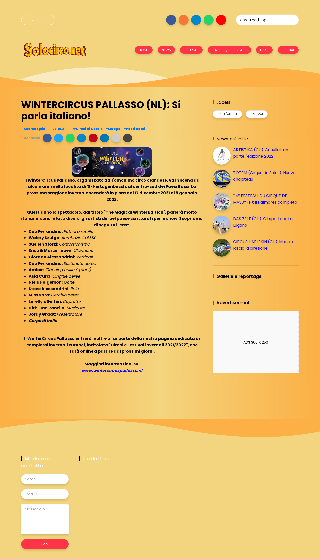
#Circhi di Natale (87, 129)
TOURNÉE (191, 49)
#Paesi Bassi (134, 129)
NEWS (166, 49)
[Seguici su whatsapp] (209, 20)
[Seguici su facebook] (171, 20)
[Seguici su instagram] (184, 20)
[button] (47, 138)
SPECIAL (288, 49)
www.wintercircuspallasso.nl (112, 370)
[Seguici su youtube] (221, 20)
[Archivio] (38, 20)
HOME (144, 49)
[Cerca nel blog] (267, 20)
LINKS (264, 49)
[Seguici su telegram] (196, 20)
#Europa (112, 129)
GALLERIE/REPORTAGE (229, 49)
